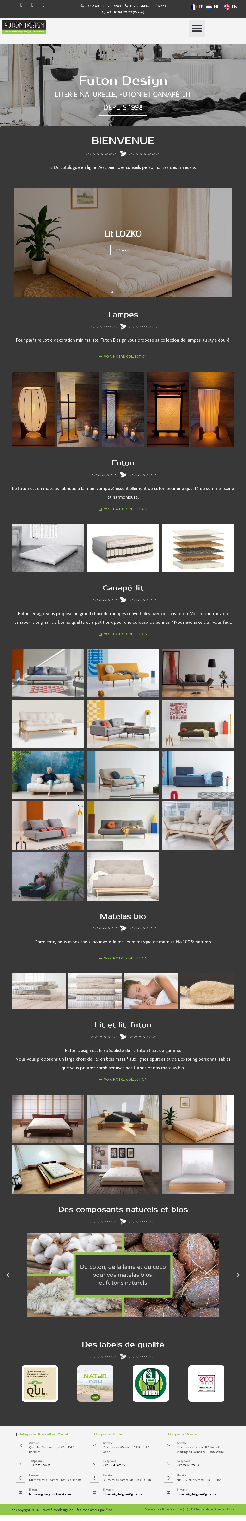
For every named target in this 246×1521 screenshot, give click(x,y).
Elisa (109, 1515)
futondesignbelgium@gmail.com (50, 1500)
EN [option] (234, 6)
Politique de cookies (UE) (173, 1515)
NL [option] (216, 6)
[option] (212, 7)
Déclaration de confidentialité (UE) (212, 1515)
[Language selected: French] (215, 6)
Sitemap (150, 1515)
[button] (197, 28)
